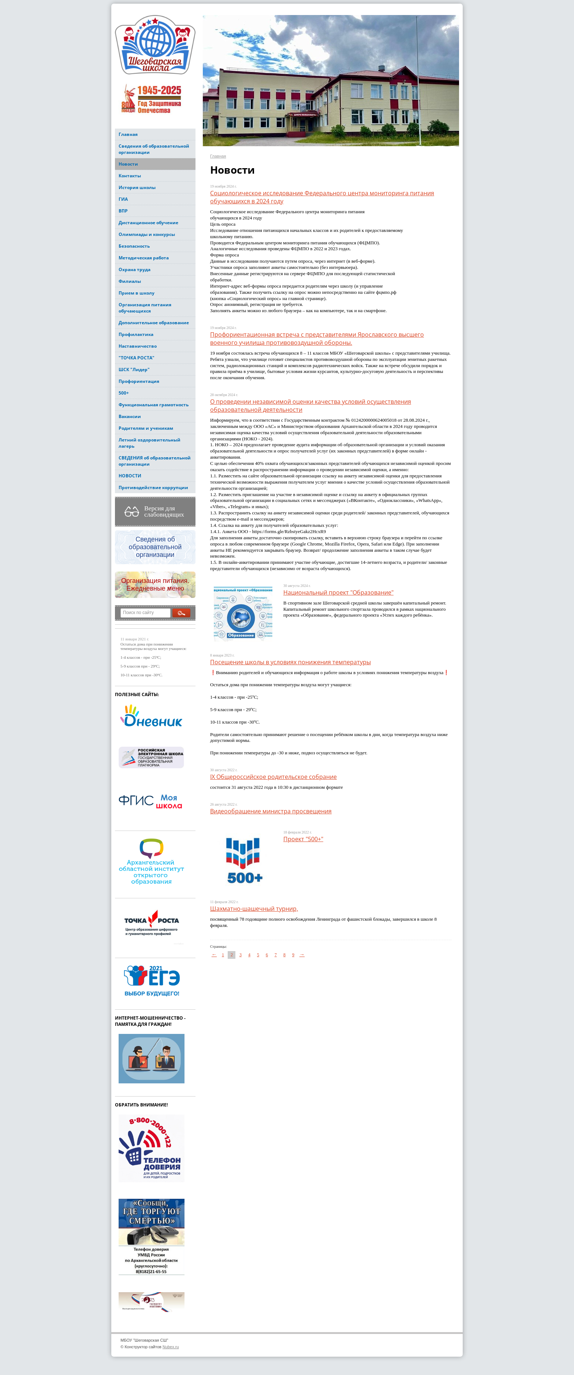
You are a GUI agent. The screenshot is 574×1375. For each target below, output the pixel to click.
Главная (128, 134)
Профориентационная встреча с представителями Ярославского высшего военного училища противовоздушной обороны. (317, 338)
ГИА (123, 199)
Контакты (130, 176)
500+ (124, 393)
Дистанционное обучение (148, 222)
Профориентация (139, 381)
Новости (128, 164)
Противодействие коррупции (153, 487)
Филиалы (130, 281)
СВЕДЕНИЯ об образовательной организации (155, 461)
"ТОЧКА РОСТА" (136, 358)
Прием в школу (136, 293)
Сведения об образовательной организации (154, 149)
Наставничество (138, 346)
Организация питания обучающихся (145, 308)
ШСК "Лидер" (134, 369)
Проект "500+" (303, 839)
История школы (137, 187)
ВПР (123, 211)
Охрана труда (134, 269)
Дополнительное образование (154, 322)
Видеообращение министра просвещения (271, 811)
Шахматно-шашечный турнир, (254, 909)
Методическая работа (144, 258)
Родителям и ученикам (146, 428)
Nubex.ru (171, 1347)
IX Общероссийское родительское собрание (273, 777)
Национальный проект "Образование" (338, 592)
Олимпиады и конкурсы (147, 234)
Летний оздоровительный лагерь (149, 443)
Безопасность (134, 246)
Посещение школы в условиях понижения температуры (290, 662)
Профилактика (136, 334)
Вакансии (130, 416)
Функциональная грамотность (154, 405)
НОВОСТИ (130, 476)
